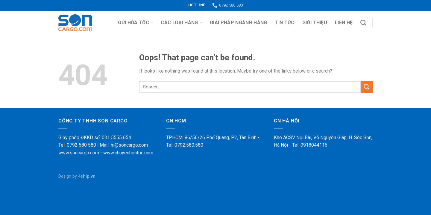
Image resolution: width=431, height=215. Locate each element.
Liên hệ (344, 22)
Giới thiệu (314, 22)
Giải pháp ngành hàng (238, 22)
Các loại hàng (181, 23)
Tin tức (284, 22)
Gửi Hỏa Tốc (135, 23)
